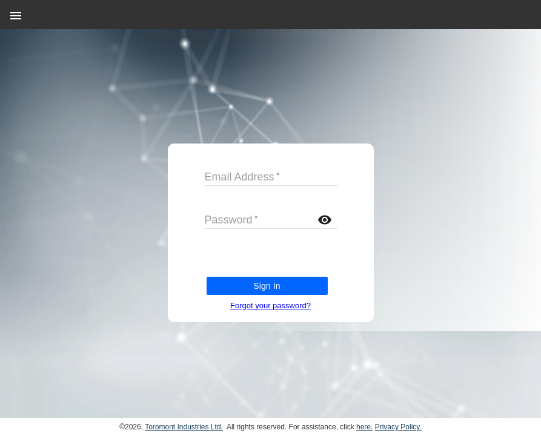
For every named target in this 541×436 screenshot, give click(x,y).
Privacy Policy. (398, 427)
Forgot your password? (270, 305)
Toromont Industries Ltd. (184, 427)
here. (364, 427)
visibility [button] (324, 220)
